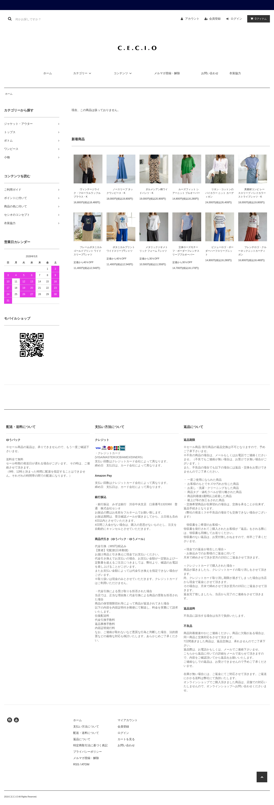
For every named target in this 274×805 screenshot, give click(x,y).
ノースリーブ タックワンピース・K (120, 191)
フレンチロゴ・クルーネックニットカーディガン (252, 251)
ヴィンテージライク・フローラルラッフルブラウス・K (87, 193)
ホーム (47, 73)
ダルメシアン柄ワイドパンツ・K (153, 191)
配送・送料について (86, 732)
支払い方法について (86, 726)
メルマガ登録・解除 (167, 73)
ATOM (85, 764)
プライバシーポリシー (87, 751)
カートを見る (126, 739)
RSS (76, 764)
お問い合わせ (209, 73)
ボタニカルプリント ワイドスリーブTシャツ (121, 249)
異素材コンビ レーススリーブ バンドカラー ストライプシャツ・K (252, 193)
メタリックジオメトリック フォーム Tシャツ (153, 249)
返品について (81, 739)
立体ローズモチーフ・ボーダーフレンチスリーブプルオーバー (185, 251)
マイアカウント (128, 720)
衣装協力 (235, 73)
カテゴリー (82, 73)
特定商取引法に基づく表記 (90, 745)
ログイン (236, 18)
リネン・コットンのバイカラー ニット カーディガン (219, 193)
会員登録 (215, 18)
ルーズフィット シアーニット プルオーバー (186, 191)
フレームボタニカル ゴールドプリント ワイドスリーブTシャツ (88, 251)
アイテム (258, 18)
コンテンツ (123, 73)
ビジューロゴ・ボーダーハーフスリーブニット (219, 251)
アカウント (192, 18)
